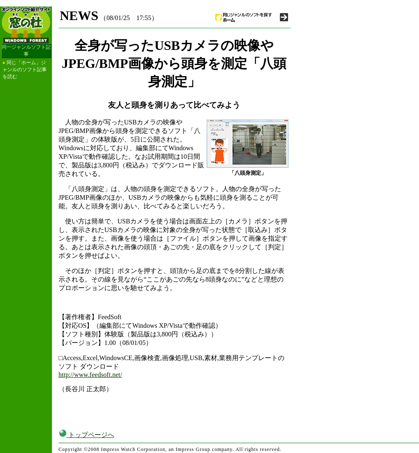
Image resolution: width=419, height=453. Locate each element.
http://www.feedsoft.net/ (90, 374)
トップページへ (86, 434)
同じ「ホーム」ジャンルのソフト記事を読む (24, 69)
